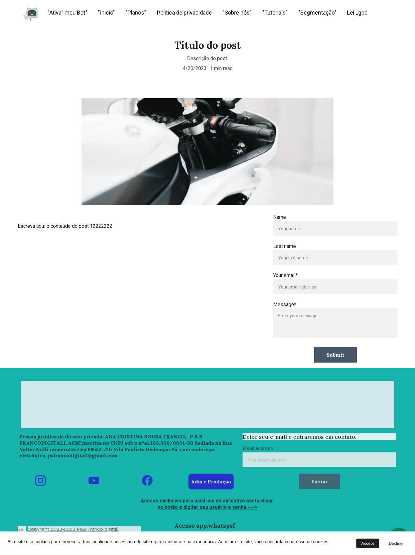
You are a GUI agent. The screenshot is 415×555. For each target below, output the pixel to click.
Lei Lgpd (357, 12)
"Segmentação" (317, 12)
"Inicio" (106, 12)
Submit (335, 354)
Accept (367, 543)
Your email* (286, 275)
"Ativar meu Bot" (67, 12)
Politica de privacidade (184, 12)
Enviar (319, 481)
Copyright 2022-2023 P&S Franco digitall (73, 529)
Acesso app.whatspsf (205, 525)
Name (280, 217)
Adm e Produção (211, 481)
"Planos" (136, 12)
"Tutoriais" (275, 12)
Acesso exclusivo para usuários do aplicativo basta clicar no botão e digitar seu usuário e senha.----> (207, 504)
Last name (285, 246)
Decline (396, 543)
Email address (259, 449)
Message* (285, 304)
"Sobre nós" (237, 12)
